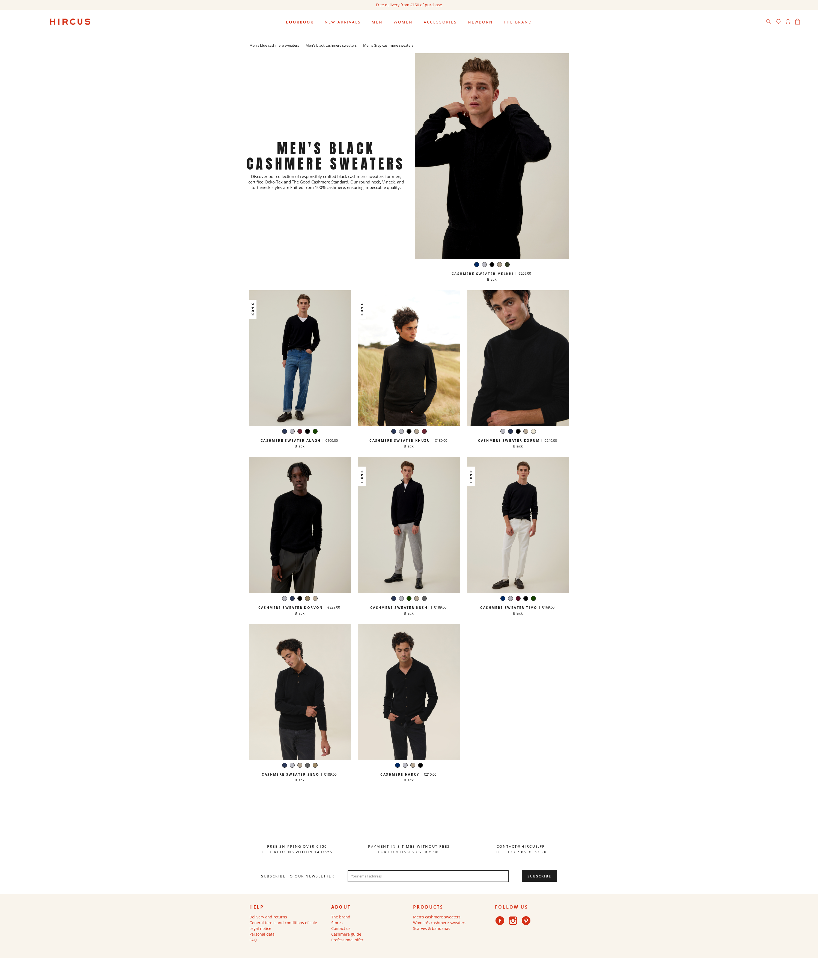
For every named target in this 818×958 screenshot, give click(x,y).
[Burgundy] (299, 432)
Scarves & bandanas (431, 928)
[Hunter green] (507, 265)
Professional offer (347, 939)
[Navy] (476, 265)
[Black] (491, 265)
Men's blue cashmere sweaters (274, 45)
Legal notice (260, 928)
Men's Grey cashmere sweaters (388, 45)
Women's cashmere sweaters (439, 922)
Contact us (341, 928)
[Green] (315, 432)
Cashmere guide (346, 934)
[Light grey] (484, 265)
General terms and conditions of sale (283, 922)
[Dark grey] (424, 599)
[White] (533, 432)
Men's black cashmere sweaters (331, 45)
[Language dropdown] (806, 22)
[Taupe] (307, 599)
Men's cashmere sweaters (437, 917)
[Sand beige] (499, 265)
